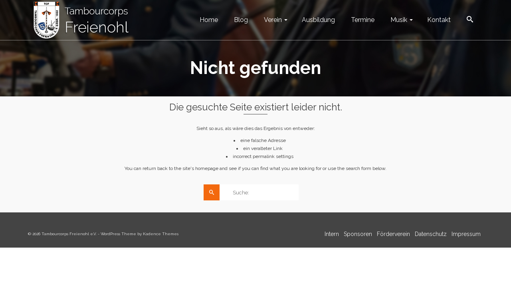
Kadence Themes (160, 234)
